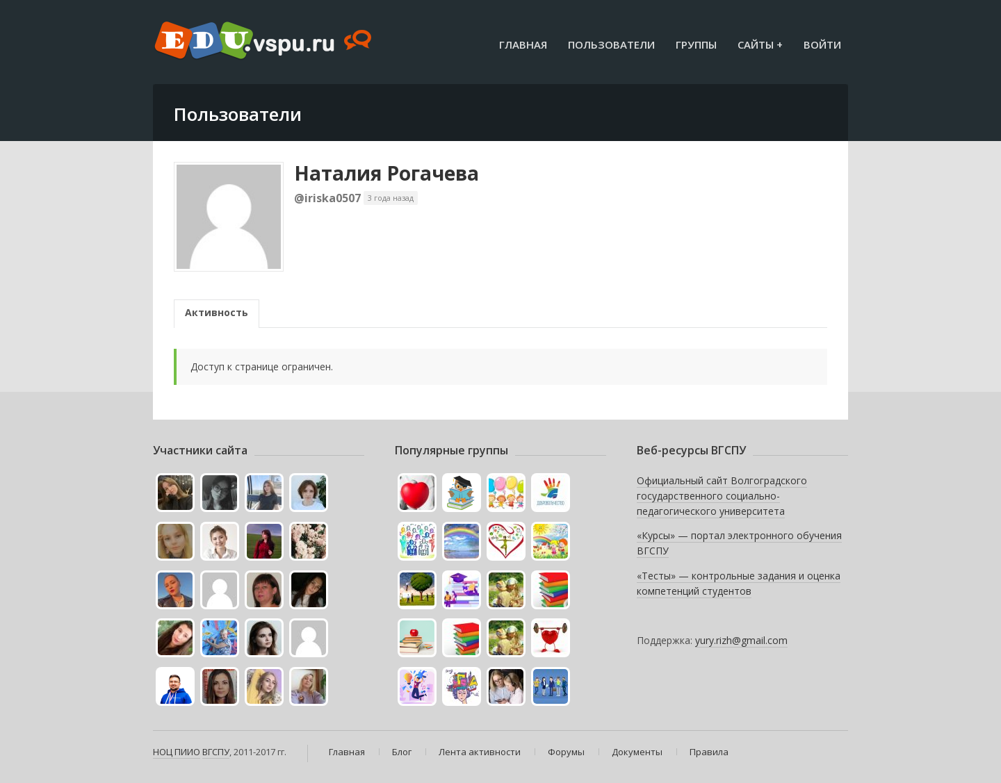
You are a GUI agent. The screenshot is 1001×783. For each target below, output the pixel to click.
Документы (637, 751)
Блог (402, 751)
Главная (523, 44)
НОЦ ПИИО (176, 751)
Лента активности (480, 751)
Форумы (566, 751)
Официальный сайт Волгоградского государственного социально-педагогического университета (722, 495)
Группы (696, 44)
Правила (709, 751)
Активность (216, 312)
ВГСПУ (215, 751)
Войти (822, 44)
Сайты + (760, 44)
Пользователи (611, 44)
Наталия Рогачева (386, 173)
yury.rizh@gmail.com (741, 640)
